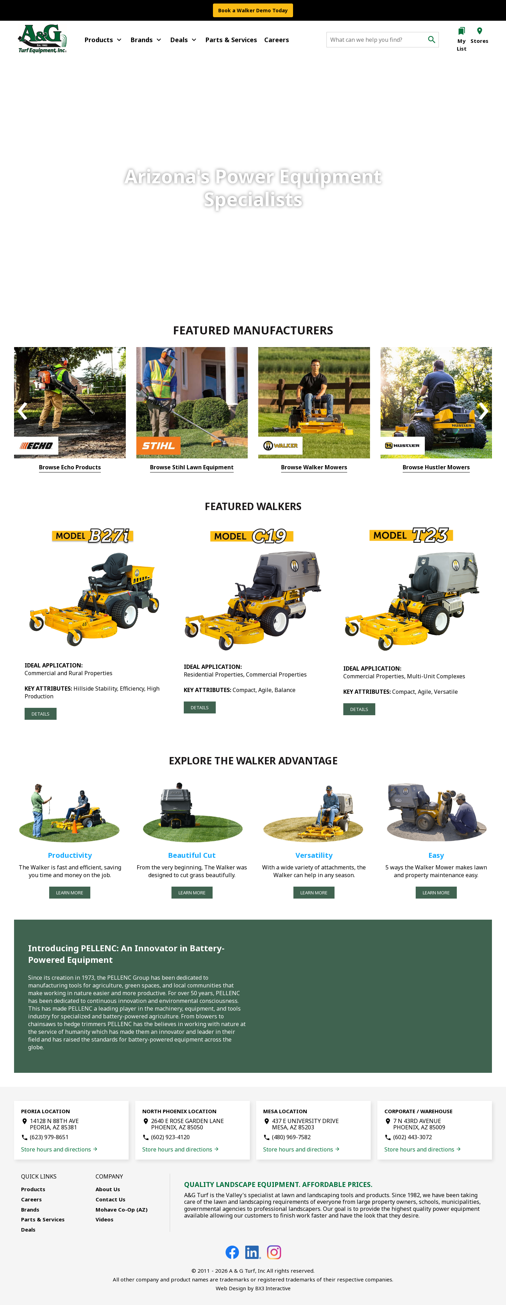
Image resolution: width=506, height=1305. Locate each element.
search (432, 40)
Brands (146, 39)
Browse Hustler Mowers (436, 467)
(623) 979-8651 (49, 1137)
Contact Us (110, 1199)
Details (41, 714)
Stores (479, 40)
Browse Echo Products (70, 467)
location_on (479, 31)
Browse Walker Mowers (314, 467)
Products (103, 39)
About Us (108, 1189)
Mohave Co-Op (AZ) (122, 1209)
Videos (104, 1219)
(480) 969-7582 (291, 1137)
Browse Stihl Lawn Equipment (192, 467)
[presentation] (22, 411)
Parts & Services (231, 39)
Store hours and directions (59, 1149)
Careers (276, 39)
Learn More (69, 892)
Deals (184, 39)
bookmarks (462, 31)
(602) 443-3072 (412, 1137)
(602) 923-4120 (170, 1137)
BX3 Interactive (273, 1288)
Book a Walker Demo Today (253, 10)
